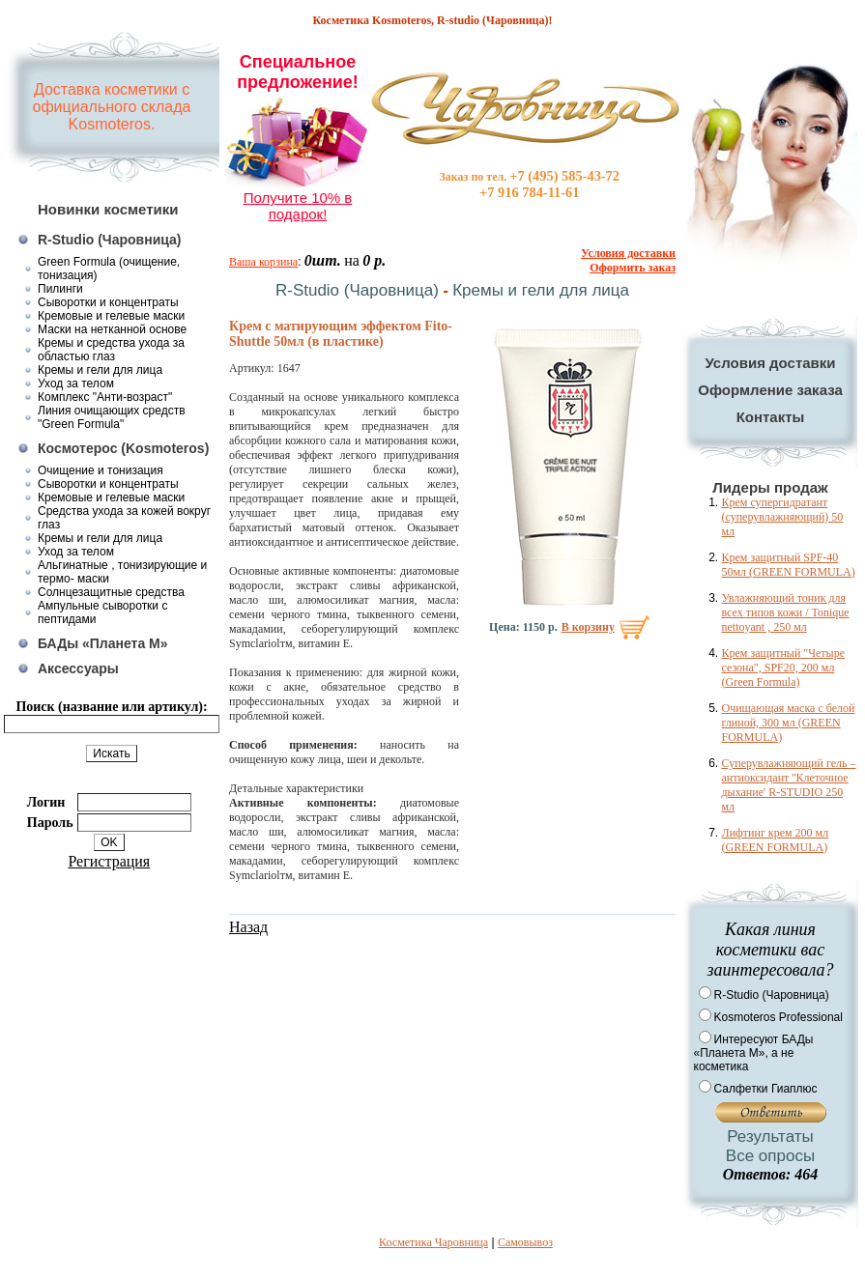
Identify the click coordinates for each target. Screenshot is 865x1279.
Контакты (770, 417)
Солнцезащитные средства (111, 592)
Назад (248, 927)
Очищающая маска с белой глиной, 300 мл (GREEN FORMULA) (788, 722)
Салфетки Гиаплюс (766, 1088)
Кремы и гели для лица (100, 370)
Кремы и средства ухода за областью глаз (111, 349)
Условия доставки (770, 363)
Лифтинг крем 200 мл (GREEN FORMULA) (775, 840)
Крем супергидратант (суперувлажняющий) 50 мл (783, 517)
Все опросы (770, 1156)
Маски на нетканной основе (112, 329)
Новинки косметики (108, 209)
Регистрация (109, 861)
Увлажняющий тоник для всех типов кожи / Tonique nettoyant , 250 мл (786, 612)
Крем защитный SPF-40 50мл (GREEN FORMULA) (788, 565)
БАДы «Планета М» (103, 643)
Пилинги (60, 289)
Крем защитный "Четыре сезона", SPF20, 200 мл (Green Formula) (783, 667)
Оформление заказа (770, 390)
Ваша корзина (263, 262)
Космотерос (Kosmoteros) (123, 448)
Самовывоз (525, 1242)
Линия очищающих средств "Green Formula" (112, 417)
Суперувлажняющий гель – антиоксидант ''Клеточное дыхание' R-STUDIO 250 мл (789, 784)
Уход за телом (76, 383)
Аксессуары (78, 668)
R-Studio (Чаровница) (110, 239)
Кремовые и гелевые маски (111, 316)
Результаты (770, 1136)
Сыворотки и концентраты (108, 302)
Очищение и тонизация (100, 470)
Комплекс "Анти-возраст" (105, 397)
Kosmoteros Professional (778, 1017)
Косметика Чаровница (433, 1242)
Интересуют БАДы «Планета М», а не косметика (754, 1053)
